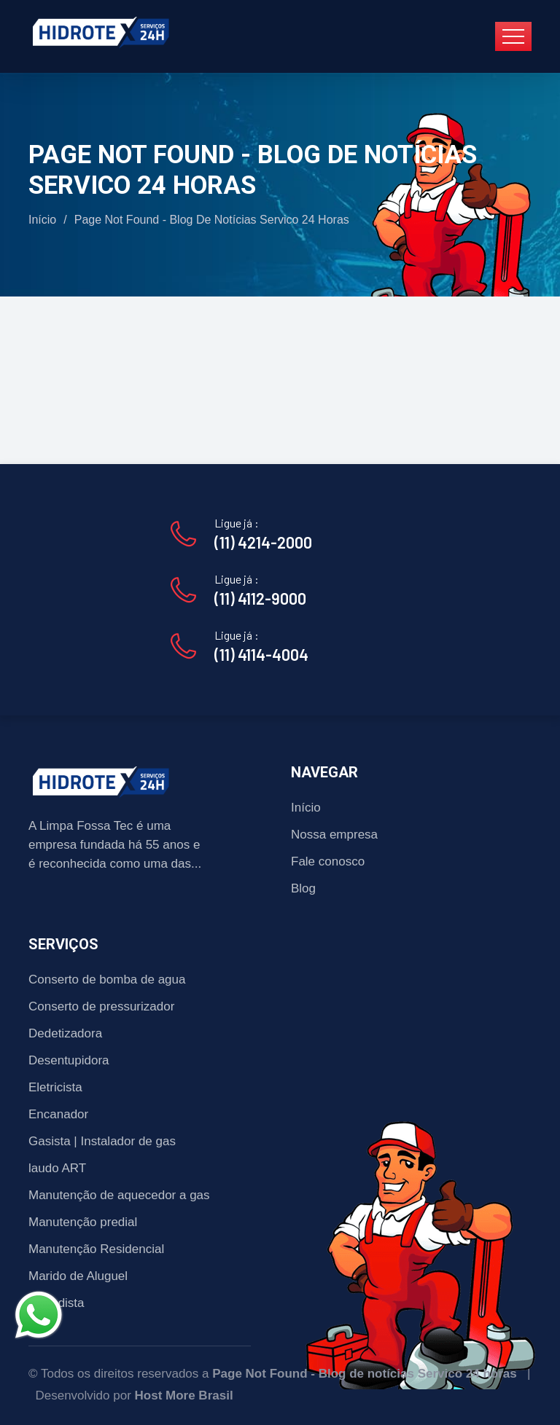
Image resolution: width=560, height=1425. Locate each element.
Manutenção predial (82, 1222)
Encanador (58, 1114)
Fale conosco (328, 861)
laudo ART (57, 1168)
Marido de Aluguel (78, 1276)
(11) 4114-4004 (261, 654)
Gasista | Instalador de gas (102, 1141)
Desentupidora (68, 1060)
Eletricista (55, 1087)
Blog (303, 888)
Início (42, 219)
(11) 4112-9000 (260, 598)
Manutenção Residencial (96, 1249)
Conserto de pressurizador (101, 1006)
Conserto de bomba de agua (107, 979)
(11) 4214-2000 (263, 542)
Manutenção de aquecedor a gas (119, 1195)
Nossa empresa (334, 834)
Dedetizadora (65, 1033)
